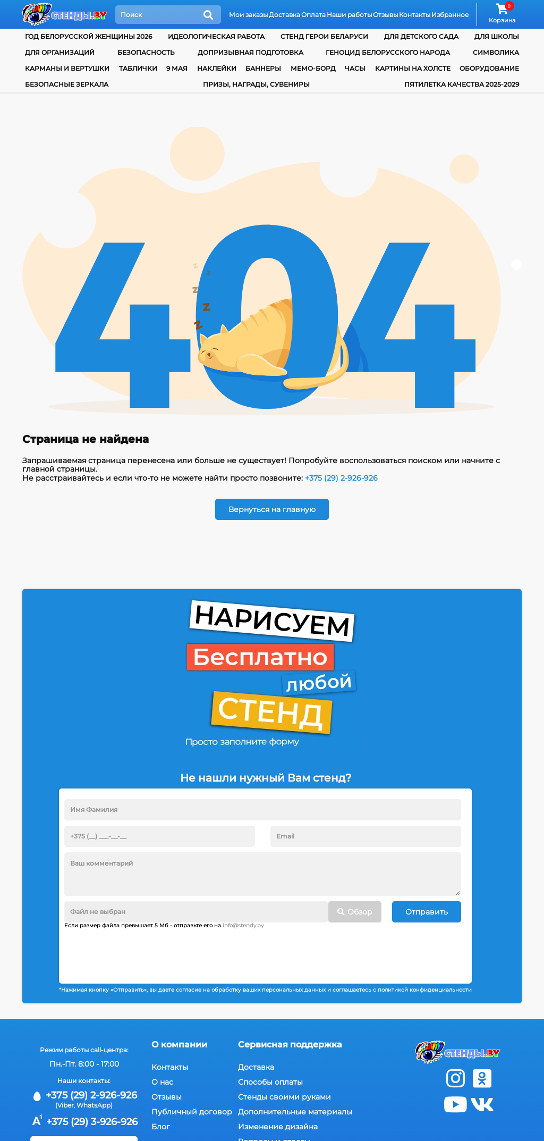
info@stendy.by (243, 925)
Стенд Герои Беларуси (324, 36)
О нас (162, 1082)
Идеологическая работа (216, 36)
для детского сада (421, 36)
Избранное (450, 15)
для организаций (60, 52)
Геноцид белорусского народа (388, 52)
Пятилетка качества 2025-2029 (461, 84)
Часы (355, 68)
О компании (179, 1044)
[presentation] (145, 952)
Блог (160, 1126)
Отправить (426, 912)
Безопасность (146, 52)
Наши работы (349, 15)
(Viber (64, 1105)
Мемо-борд (313, 68)
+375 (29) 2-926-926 (341, 478)
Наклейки (216, 68)
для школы (496, 36)
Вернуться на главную (272, 509)
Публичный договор (191, 1112)
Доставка (284, 15)
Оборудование (489, 68)
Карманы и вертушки (67, 68)
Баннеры (263, 68)
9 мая (177, 68)
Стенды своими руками (284, 1097)
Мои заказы (248, 15)
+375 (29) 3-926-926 (84, 1122)
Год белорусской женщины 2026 (88, 36)
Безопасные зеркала (66, 84)
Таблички (138, 68)
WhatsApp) (94, 1105)
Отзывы (385, 15)
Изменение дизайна (278, 1126)
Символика (496, 52)
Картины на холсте (412, 68)
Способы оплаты (270, 1082)
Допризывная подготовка (250, 52)
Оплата (313, 15)
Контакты (414, 15)
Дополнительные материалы (295, 1112)
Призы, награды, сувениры (256, 84)
